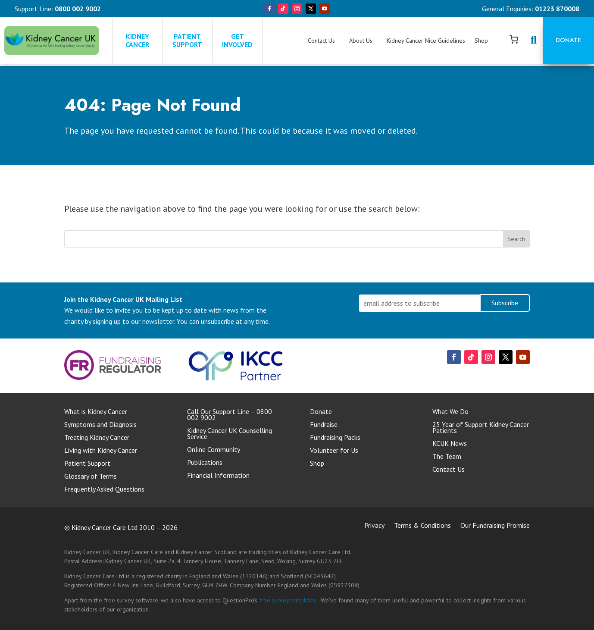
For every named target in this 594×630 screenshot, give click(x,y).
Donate (568, 40)
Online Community (213, 450)
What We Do (450, 412)
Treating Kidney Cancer (96, 438)
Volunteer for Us (334, 450)
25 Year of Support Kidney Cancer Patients (480, 428)
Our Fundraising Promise (495, 526)
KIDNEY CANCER (138, 40)
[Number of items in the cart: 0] (514, 39)
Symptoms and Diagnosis (100, 425)
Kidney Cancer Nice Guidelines (426, 40)
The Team (446, 457)
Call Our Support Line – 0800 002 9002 (229, 415)
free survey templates (288, 600)
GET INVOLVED (237, 40)
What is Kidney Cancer (95, 412)
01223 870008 (557, 8)
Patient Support (87, 463)
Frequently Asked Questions (104, 489)
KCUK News (449, 444)
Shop (481, 40)
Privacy (374, 526)
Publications (204, 463)
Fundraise (324, 425)
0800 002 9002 (78, 8)
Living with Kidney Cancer (100, 450)
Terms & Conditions (422, 526)
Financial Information (218, 476)
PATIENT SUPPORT (187, 40)
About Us (360, 40)
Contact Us (321, 40)
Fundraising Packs (335, 438)
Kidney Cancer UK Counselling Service (229, 434)
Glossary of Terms (90, 476)
